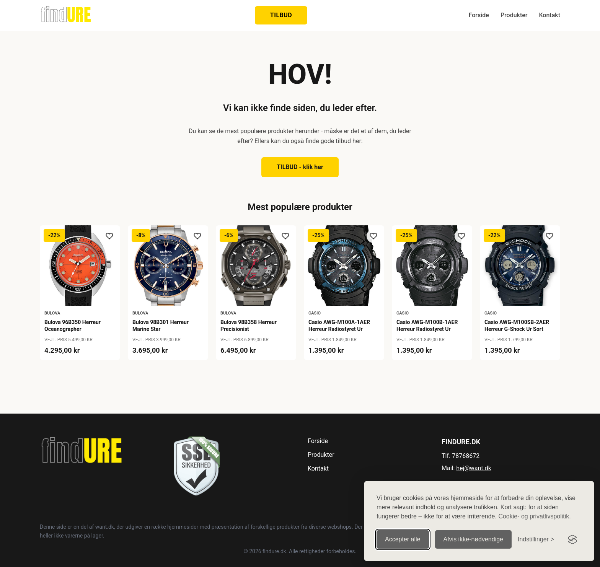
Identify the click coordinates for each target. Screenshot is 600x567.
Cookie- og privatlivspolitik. (534, 516)
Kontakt (549, 15)
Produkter (514, 15)
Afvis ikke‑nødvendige (473, 539)
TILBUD (281, 15)
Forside (479, 15)
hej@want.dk (473, 468)
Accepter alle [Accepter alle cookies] (403, 539)
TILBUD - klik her (300, 167)
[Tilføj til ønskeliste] (109, 236)
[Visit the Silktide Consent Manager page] (572, 539)
